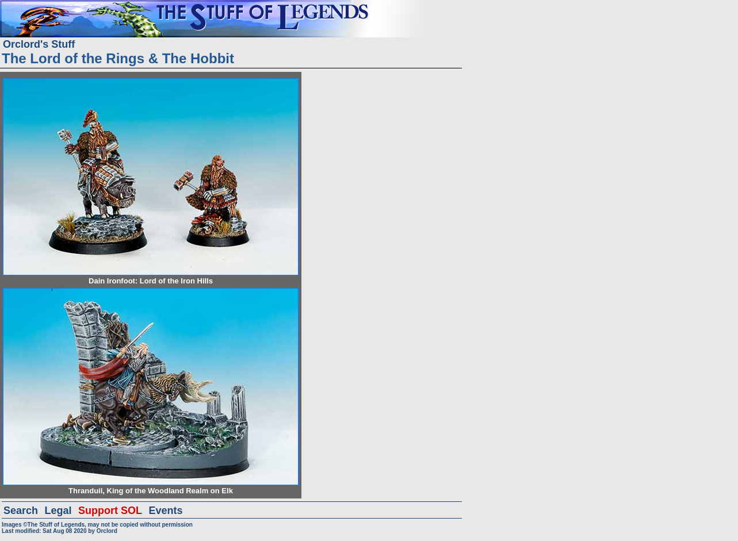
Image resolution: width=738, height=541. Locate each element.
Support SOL (110, 510)
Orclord (107, 531)
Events (165, 510)
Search (20, 510)
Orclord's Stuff (39, 44)
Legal (58, 510)
